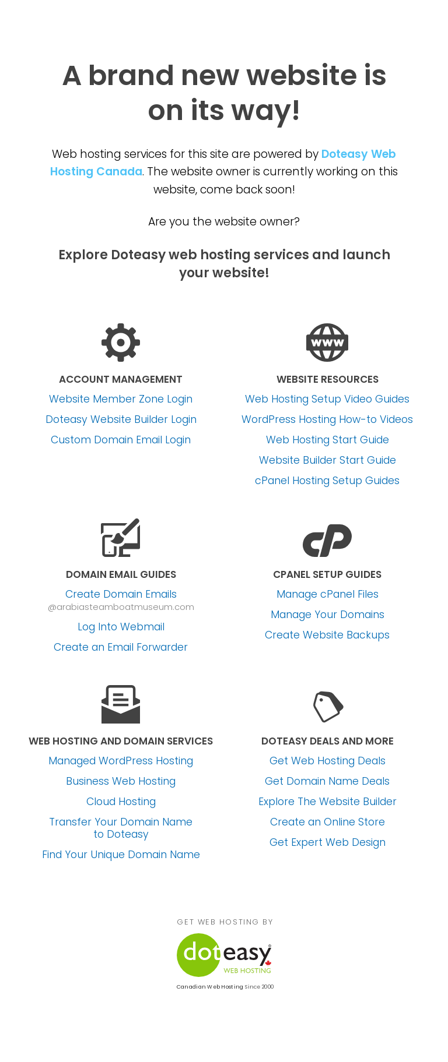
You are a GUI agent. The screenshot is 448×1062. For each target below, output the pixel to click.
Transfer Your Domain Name (120, 828)
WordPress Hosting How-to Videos (327, 420)
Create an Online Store (327, 822)
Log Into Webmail (121, 627)
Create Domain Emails (121, 594)
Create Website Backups (327, 635)
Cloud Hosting (121, 802)
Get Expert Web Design (328, 843)
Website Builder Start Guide (327, 460)
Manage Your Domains (327, 615)
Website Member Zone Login (120, 399)
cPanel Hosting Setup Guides (327, 481)
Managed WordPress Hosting (120, 761)
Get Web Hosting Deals (328, 761)
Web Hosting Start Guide (327, 440)
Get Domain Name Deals (327, 781)
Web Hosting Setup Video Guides (327, 399)
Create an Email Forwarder (121, 647)
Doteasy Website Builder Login (121, 420)
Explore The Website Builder (327, 802)
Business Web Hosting (121, 781)
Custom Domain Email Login (121, 440)
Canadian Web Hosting (210, 986)
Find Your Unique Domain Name (121, 855)
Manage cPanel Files (327, 594)
